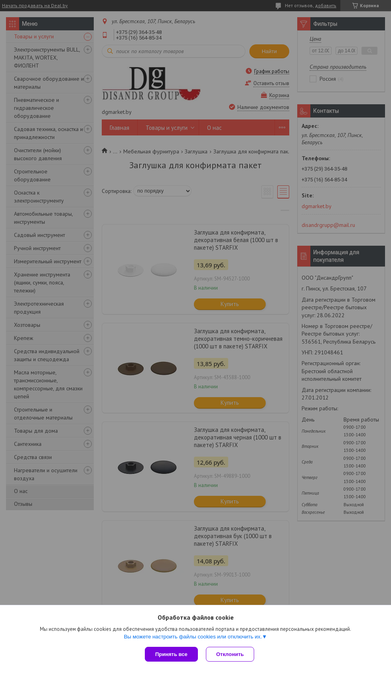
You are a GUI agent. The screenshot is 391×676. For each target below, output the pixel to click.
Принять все (171, 654)
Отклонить (230, 654)
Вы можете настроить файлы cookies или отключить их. (193, 637)
